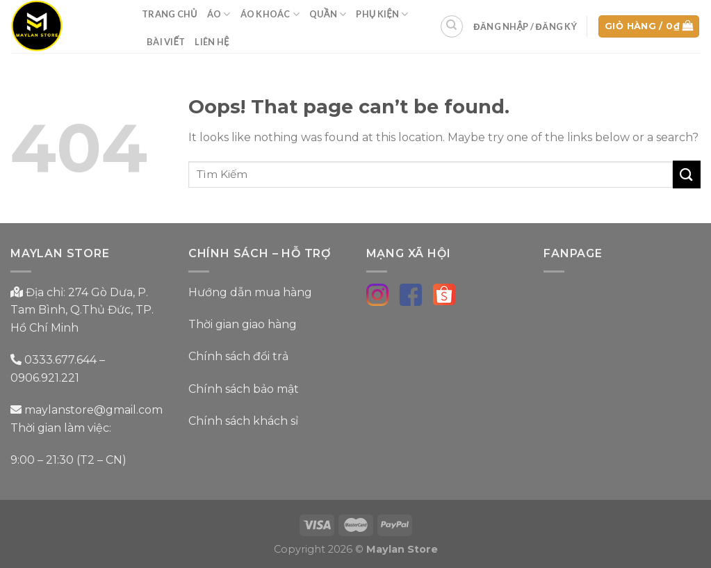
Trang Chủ (169, 13)
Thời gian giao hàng (242, 324)
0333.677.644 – (64, 359)
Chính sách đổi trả (238, 356)
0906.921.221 (44, 377)
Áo (219, 14)
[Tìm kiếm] (452, 26)
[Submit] (687, 174)
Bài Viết (166, 41)
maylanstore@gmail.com (92, 409)
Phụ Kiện (382, 14)
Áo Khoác (270, 14)
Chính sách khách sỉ (243, 421)
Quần (327, 14)
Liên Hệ (212, 41)
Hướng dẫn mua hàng (250, 292)
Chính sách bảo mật (243, 389)
